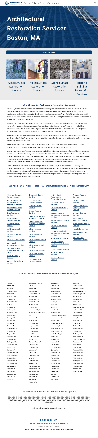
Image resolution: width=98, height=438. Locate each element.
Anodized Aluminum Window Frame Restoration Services (14, 202)
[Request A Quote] (49, 52)
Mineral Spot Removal (59, 226)
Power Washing (56, 238)
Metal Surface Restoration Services (38, 86)
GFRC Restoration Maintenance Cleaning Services (37, 224)
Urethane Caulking (79, 213)
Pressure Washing (79, 195)
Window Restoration (80, 232)
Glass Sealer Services (37, 250)
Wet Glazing (77, 229)
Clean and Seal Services (16, 240)
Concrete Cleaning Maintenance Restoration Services (16, 250)
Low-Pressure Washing (59, 208)
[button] (95, 3)
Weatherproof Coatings (81, 224)
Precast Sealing (57, 249)
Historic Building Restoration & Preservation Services (58, 197)
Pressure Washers (57, 258)
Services (54, 204)
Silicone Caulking (79, 200)
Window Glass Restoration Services (16, 86)
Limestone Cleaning (58, 202)
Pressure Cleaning (58, 252)
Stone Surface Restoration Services (60, 86)
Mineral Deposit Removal (60, 220)
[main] (41, 27)
